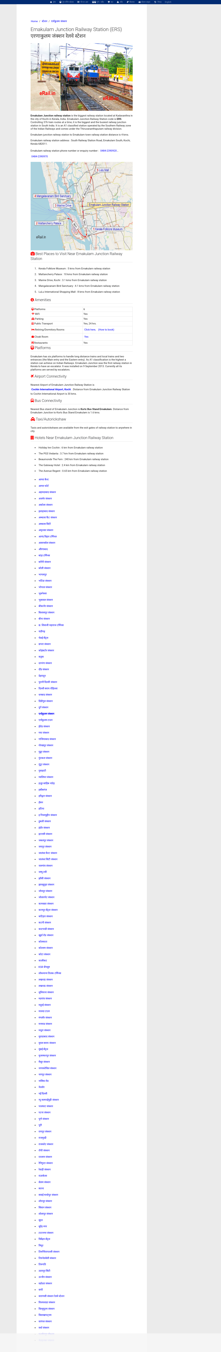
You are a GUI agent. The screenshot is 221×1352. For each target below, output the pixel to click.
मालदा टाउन (44, 1011)
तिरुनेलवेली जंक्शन (47, 1258)
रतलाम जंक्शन (45, 1156)
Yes (86, 336)
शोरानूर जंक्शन (45, 1201)
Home (34, 21)
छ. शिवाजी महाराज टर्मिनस (51, 625)
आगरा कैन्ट (44, 479)
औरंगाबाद (43, 549)
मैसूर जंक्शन (44, 1061)
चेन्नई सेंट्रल (43, 637)
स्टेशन (44, 21)
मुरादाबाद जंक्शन (46, 1036)
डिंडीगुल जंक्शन (46, 701)
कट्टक (41, 656)
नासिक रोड (44, 1080)
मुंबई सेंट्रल (43, 1049)
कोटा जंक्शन (44, 954)
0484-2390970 (39, 156)
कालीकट (43, 960)
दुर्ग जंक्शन (43, 707)
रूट (110, 2)
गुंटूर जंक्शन (44, 764)
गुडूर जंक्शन (44, 751)
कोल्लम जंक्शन (46, 947)
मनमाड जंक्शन (45, 1023)
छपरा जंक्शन (45, 644)
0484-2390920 (108, 150)
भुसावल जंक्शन (46, 599)
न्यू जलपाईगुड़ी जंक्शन (49, 1099)
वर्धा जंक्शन (44, 1327)
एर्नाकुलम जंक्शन (59, 21)
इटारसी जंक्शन (45, 834)
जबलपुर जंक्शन (46, 840)
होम (53, 2)
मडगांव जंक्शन (45, 998)
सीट (120, 2)
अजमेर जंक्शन (45, 498)
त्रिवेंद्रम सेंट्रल (44, 1239)
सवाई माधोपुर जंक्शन (48, 1194)
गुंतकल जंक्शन (45, 758)
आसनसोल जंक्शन (47, 542)
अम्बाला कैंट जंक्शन (48, 517)
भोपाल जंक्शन (45, 587)
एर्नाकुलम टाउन (46, 720)
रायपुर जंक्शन (45, 1131)
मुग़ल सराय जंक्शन (47, 1042)
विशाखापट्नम (45, 1315)
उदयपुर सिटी (44, 1270)
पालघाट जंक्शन (46, 1106)
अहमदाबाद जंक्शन (47, 492)
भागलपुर (43, 574)
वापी (41, 1289)
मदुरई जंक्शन (45, 1004)
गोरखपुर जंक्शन (46, 745)
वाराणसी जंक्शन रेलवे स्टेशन (51, 1296)
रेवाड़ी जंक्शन (45, 1169)
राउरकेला (43, 1175)
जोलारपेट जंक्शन (46, 897)
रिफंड (157, 2)
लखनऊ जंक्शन (46, 979)
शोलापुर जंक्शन (46, 1213)
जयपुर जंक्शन (45, 846)
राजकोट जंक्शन (46, 1144)
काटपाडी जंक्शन (46, 929)
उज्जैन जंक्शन (45, 1277)
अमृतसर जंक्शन (46, 530)
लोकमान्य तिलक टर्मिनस (50, 973)
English (168, 2)
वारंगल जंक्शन (45, 1321)
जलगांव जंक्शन (46, 865)
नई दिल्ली (43, 1093)
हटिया (41, 808)
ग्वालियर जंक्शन (46, 777)
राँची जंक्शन (44, 1150)
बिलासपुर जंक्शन (46, 612)
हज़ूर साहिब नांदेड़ (47, 783)
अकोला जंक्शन (46, 504)
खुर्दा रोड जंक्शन (46, 935)
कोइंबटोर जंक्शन (46, 650)
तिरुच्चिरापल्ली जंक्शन (49, 1251)
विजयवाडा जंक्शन (47, 1302)
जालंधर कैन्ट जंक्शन (48, 853)
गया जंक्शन (44, 732)
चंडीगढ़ (42, 631)
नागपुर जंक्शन (45, 1074)
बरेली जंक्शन (45, 568)
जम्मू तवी (43, 871)
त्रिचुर (41, 1245)
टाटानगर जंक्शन (46, 1232)
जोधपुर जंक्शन (45, 891)
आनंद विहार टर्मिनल (48, 536)
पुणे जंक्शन (44, 1118)
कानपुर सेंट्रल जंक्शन (48, 909)
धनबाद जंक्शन (45, 694)
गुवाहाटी (42, 770)
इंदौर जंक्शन (44, 827)
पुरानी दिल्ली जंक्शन (48, 682)
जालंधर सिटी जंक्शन (48, 859)
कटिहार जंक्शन (46, 916)
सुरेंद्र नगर (43, 1226)
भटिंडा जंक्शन (45, 580)
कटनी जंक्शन (45, 922)
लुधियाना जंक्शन (46, 992)
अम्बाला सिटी (45, 523)
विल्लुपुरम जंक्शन (47, 1308)
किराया (130, 2)
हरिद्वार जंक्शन (45, 796)
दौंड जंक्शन (44, 669)
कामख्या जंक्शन (46, 903)
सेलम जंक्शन (45, 1182)
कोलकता (43, 941)
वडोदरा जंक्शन (45, 1283)
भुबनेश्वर (43, 593)
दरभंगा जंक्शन (45, 663)
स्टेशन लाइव (144, 2)
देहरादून (42, 675)
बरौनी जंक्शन (45, 561)
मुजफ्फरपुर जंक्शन (47, 1055)
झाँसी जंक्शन (45, 878)
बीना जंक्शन (44, 618)
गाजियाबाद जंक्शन (47, 739)
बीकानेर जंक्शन (46, 606)
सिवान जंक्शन (45, 1207)
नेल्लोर (42, 1087)
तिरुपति (42, 1264)
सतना (41, 1188)
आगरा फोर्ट (44, 485)
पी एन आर (82, 2)
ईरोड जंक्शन (44, 726)
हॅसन (41, 802)
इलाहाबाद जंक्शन (47, 511)
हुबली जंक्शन (45, 821)
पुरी (40, 1125)
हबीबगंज (43, 789)
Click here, (90, 329)
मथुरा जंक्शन (45, 1030)
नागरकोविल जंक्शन (48, 1068)
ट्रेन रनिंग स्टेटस (66, 2)
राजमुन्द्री (42, 1137)
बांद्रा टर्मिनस (44, 555)
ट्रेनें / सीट (98, 2)
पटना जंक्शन (45, 1112)
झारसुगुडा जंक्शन (46, 884)
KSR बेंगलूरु (44, 967)
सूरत (41, 1220)
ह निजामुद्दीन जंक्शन (48, 815)
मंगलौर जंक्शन (45, 1017)
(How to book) (106, 329)
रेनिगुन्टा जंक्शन (46, 1163)
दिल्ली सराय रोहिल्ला (48, 688)
